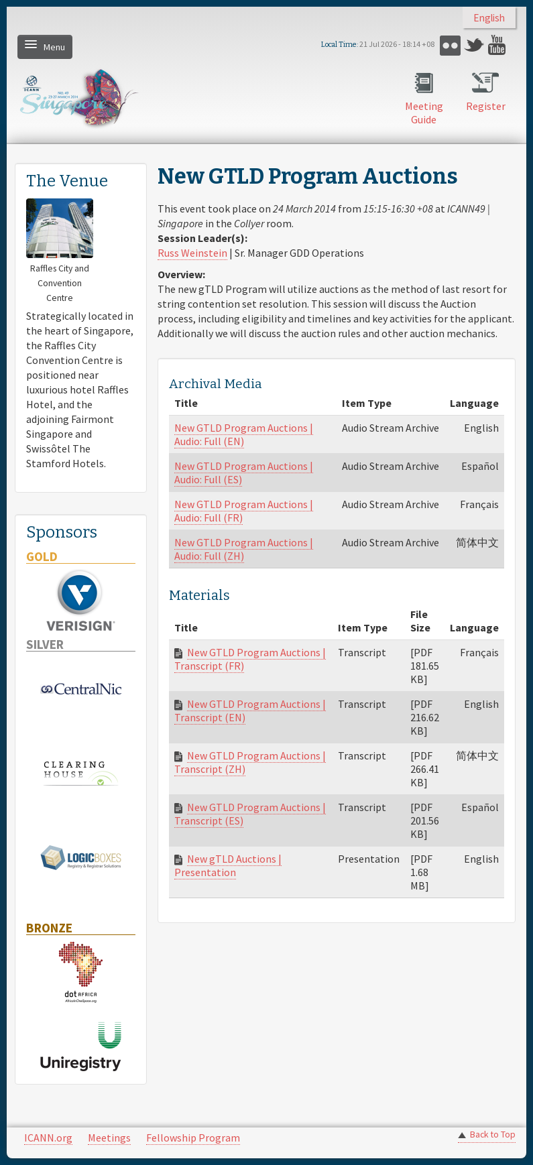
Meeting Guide (424, 112)
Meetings (109, 1137)
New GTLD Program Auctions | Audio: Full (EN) (243, 434)
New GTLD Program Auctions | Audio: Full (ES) (243, 472)
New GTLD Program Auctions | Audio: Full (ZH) (243, 549)
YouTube (498, 45)
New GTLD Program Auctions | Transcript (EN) (250, 710)
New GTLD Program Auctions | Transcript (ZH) (250, 762)
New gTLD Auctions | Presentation (228, 865)
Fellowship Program (193, 1137)
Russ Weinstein (192, 252)
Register (486, 106)
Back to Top (493, 1134)
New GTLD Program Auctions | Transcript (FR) (250, 659)
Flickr (450, 45)
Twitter (474, 45)
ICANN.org (48, 1137)
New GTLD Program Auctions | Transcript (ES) (250, 813)
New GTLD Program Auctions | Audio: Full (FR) (243, 510)
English (489, 17)
